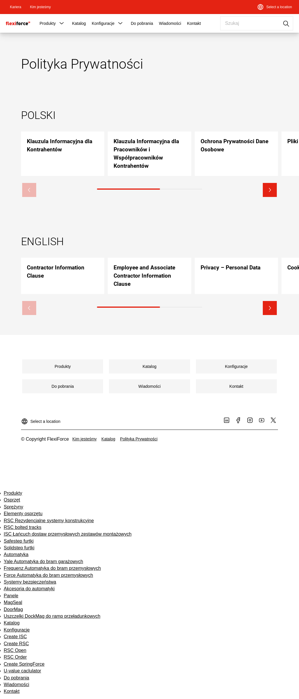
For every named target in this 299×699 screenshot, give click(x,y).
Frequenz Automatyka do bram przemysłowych (52, 568)
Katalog (79, 23)
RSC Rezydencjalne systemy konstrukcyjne (49, 520)
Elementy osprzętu (23, 513)
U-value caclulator (22, 670)
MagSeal (13, 602)
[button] (61, 23)
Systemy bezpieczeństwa (30, 581)
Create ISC (15, 636)
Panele (11, 595)
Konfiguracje (103, 23)
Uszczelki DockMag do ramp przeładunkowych (52, 616)
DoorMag (13, 609)
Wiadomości (170, 23)
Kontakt (194, 23)
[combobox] (256, 23)
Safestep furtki (19, 541)
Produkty (47, 23)
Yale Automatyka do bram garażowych (43, 561)
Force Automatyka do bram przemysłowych (48, 575)
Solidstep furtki (19, 547)
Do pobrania (142, 23)
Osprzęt (12, 499)
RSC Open (15, 650)
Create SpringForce (24, 664)
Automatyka (16, 554)
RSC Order (15, 657)
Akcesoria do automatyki (29, 588)
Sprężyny (13, 506)
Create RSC (16, 643)
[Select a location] (274, 7)
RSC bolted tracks (22, 527)
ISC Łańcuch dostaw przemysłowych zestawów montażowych (68, 534)
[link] (15, 7)
